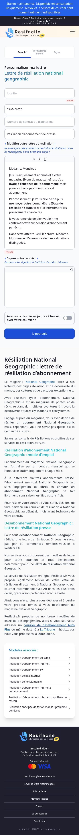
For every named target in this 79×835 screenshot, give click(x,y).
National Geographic (40, 382)
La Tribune (47, 629)
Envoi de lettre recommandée (39, 783)
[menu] (72, 32)
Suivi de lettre (40, 791)
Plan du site (39, 821)
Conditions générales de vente (39, 776)
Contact (39, 806)
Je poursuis (39, 334)
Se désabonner (39, 813)
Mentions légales (39, 798)
